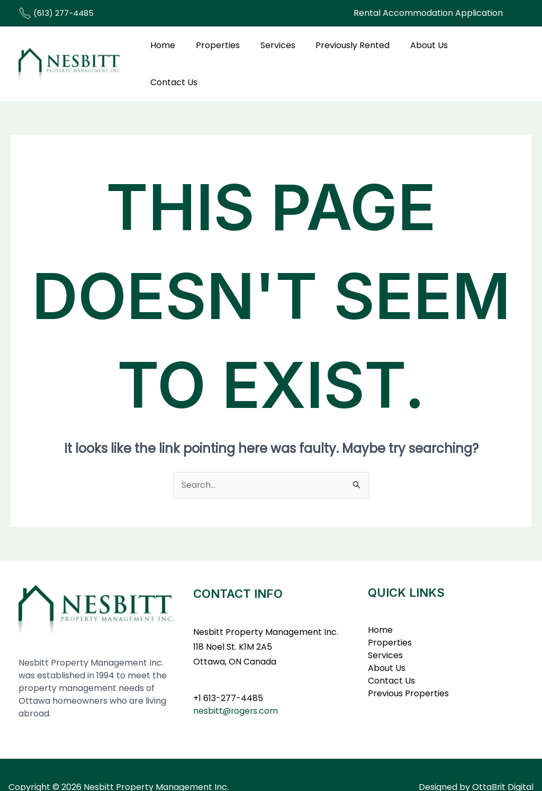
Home (170, 51)
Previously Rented (350, 51)
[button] (428, 13)
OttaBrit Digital (503, 762)
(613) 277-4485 (56, 13)
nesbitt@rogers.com (236, 685)
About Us (422, 51)
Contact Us (481, 51)
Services (278, 51)
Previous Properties (408, 668)
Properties (222, 51)
